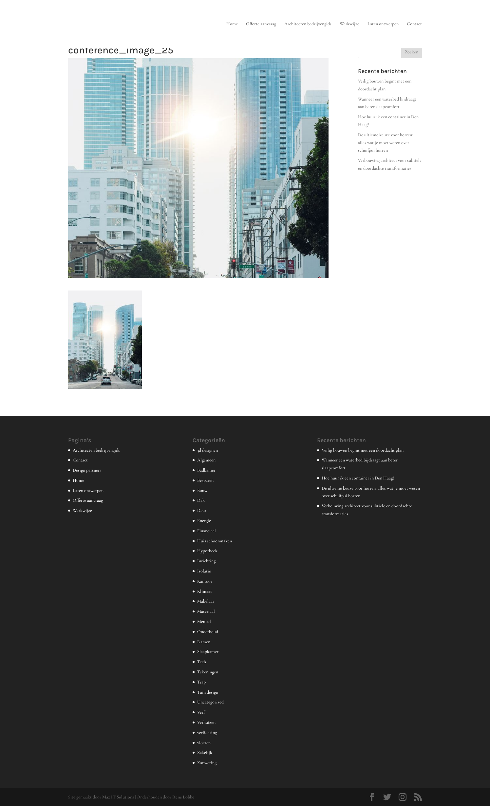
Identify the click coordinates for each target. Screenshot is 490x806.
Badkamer (206, 470)
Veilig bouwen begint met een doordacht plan (363, 450)
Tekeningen (207, 672)
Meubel (204, 621)
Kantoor (204, 581)
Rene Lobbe (183, 797)
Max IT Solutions (118, 797)
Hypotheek (207, 550)
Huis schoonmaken (214, 541)
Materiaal (206, 611)
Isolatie (204, 571)
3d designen (207, 450)
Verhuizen (206, 722)
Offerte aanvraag (261, 24)
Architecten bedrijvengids (307, 24)
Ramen (203, 642)
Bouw (202, 490)
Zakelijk (204, 752)
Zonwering (207, 762)
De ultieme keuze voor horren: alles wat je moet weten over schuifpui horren (385, 142)
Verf (201, 712)
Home (232, 24)
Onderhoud (207, 631)
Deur (201, 510)
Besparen (205, 480)
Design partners (87, 470)
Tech (201, 662)
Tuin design (207, 692)
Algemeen (206, 460)
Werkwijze (349, 24)
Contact (414, 24)
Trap (201, 682)
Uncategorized (210, 702)
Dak (201, 500)
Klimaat (204, 591)
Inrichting (206, 561)
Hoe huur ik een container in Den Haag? (358, 478)
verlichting (207, 732)
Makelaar (205, 601)
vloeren (204, 742)
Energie (204, 520)
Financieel (206, 531)
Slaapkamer (207, 651)
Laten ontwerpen (383, 24)
